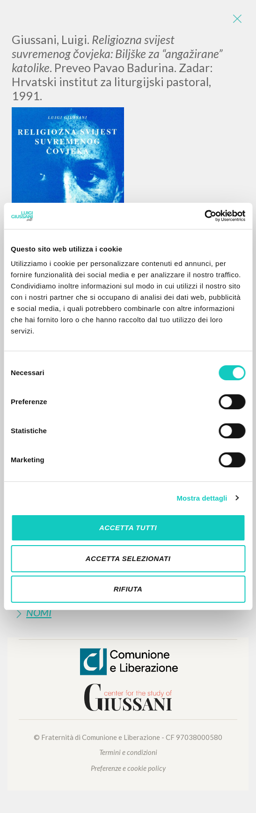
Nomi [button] (38, 612)
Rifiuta (128, 589)
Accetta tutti (128, 528)
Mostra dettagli (201, 498)
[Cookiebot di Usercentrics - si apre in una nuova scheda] (204, 216)
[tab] (128, 612)
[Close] (237, 18)
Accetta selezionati (128, 558)
